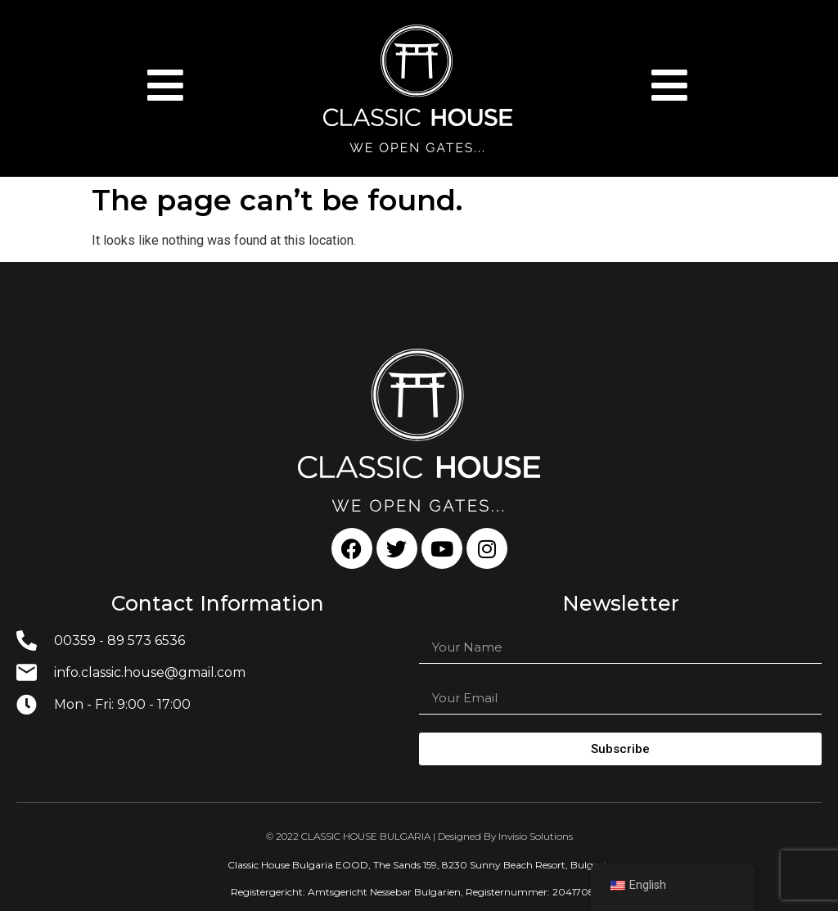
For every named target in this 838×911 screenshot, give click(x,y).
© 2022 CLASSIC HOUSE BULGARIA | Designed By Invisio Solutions (419, 836)
